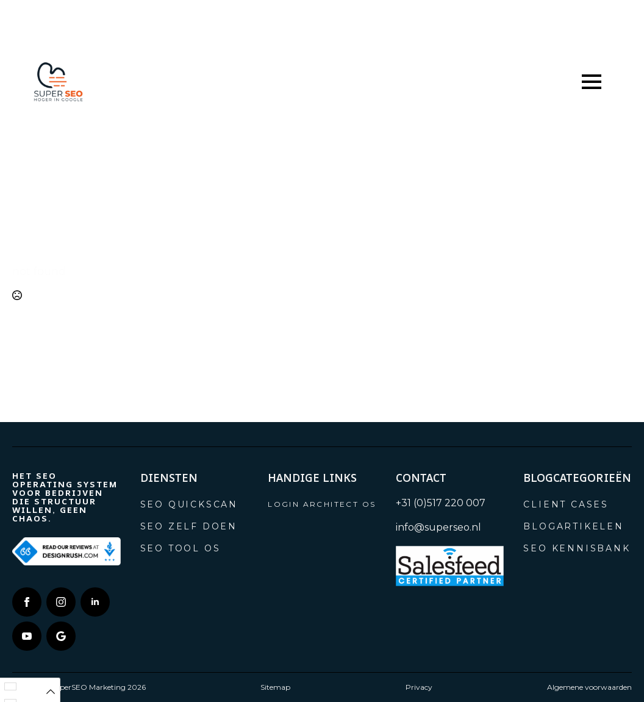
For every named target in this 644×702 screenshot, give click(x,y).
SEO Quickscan (189, 504)
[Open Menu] (591, 81)
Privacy (419, 687)
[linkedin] (95, 602)
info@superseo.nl (438, 527)
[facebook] (26, 602)
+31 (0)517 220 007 (440, 503)
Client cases (566, 504)
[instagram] (61, 602)
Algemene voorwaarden (589, 687)
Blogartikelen (573, 526)
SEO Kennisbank (576, 548)
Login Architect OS (322, 504)
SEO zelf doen (188, 526)
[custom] (61, 636)
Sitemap (275, 687)
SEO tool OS (180, 548)
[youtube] (26, 636)
